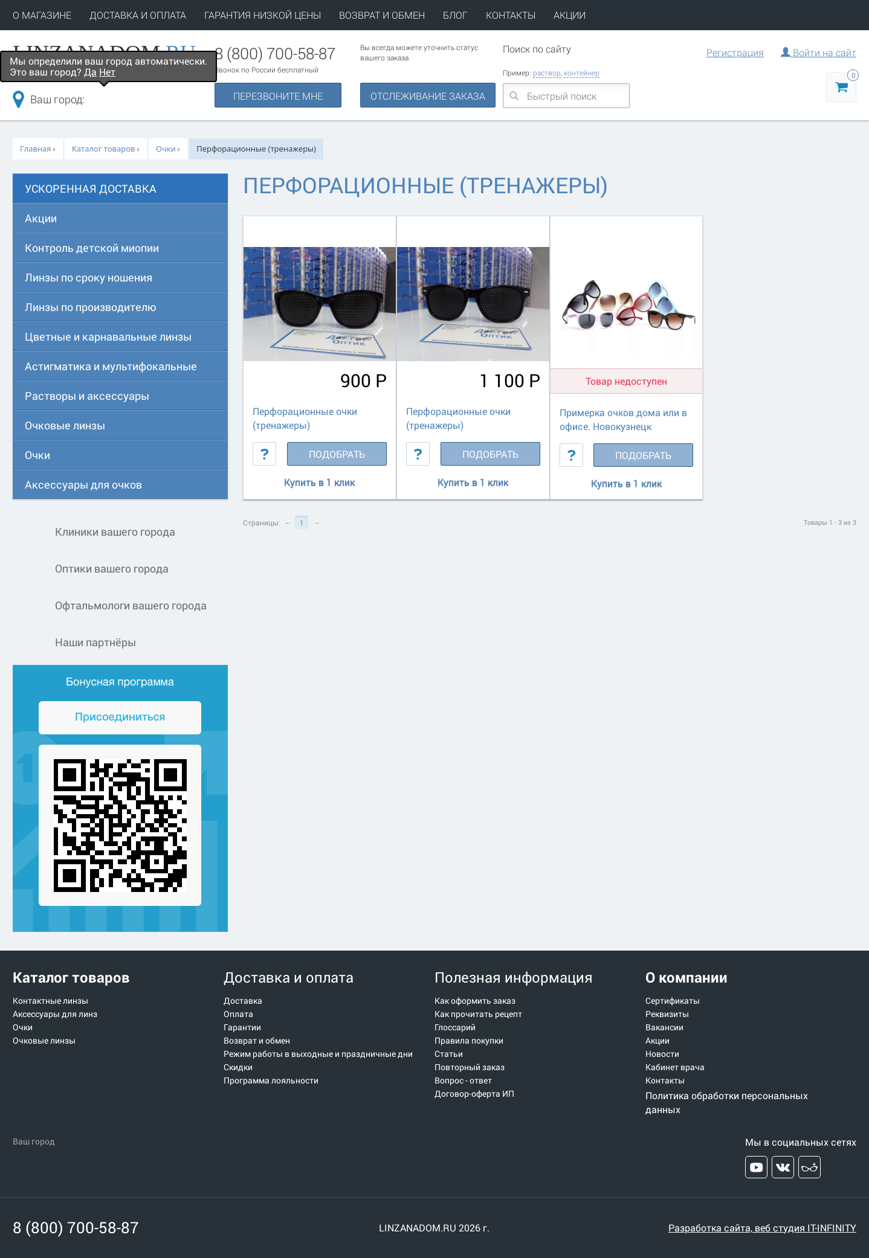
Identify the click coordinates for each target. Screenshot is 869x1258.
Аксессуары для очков (83, 484)
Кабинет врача (675, 1067)
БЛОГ (455, 14)
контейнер (581, 72)
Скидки (238, 1067)
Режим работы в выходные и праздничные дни (318, 1054)
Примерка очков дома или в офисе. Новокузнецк (623, 419)
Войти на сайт (818, 52)
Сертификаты (672, 1001)
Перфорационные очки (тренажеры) (305, 418)
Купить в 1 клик (319, 483)
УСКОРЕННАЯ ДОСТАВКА (91, 188)
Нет (107, 71)
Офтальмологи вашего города (110, 606)
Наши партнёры (74, 643)
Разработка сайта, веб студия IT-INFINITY (762, 1227)
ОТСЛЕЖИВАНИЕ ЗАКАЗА (427, 95)
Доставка (243, 1001)
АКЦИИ (570, 14)
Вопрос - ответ (463, 1080)
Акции (41, 218)
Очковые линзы (65, 425)
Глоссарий (455, 1027)
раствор (547, 72)
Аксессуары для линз (55, 1014)
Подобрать (337, 454)
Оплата (238, 1014)
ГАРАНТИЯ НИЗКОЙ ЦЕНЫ (262, 14)
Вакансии (664, 1027)
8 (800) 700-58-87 (275, 53)
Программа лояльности (271, 1080)
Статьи (448, 1054)
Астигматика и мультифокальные (111, 366)
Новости (662, 1054)
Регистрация (735, 52)
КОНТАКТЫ (510, 14)
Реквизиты (667, 1014)
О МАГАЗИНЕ (42, 14)
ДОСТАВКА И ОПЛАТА (137, 14)
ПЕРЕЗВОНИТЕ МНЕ (278, 95)
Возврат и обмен (257, 1040)
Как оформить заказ (474, 1001)
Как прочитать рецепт (478, 1014)
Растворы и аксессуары (87, 395)
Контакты (665, 1080)
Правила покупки (468, 1040)
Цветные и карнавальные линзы (108, 336)
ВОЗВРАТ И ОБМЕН (382, 14)
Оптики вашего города (91, 569)
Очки (37, 455)
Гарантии (242, 1027)
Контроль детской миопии (92, 247)
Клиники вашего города (94, 532)
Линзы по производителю (91, 307)
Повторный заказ (469, 1067)
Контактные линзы (50, 1001)
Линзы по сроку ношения (88, 277)
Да (90, 71)
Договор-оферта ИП (474, 1094)
